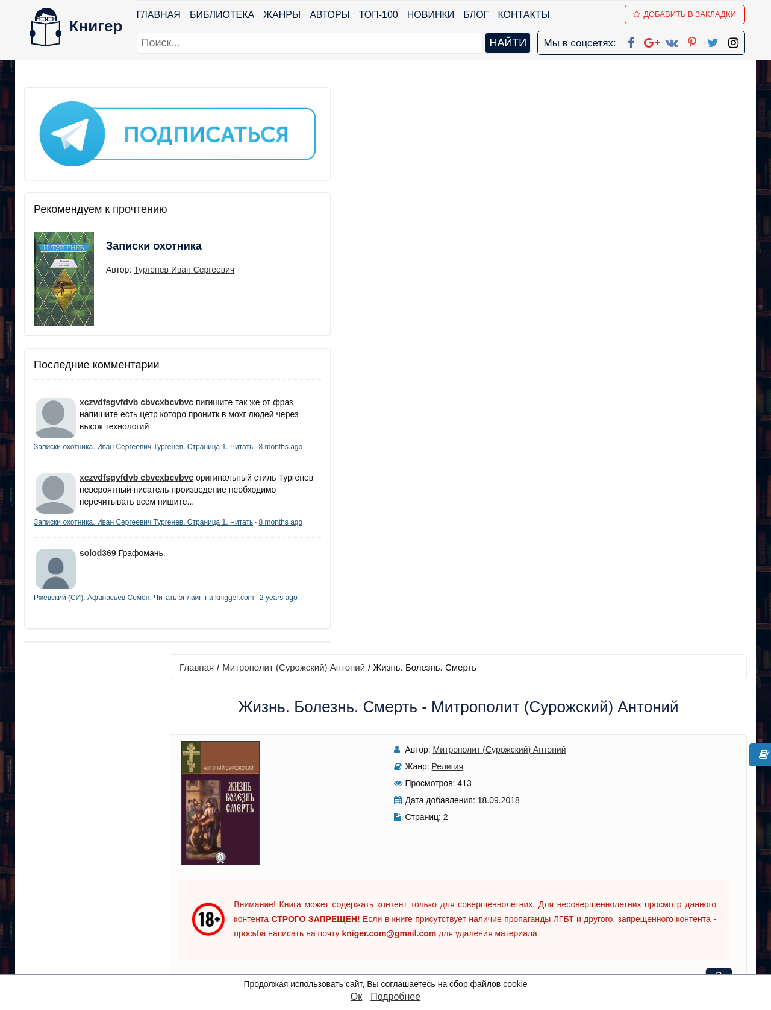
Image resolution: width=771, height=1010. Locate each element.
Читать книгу (579, 188)
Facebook (401, 855)
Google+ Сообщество (431, 886)
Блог (478, 15)
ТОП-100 (380, 15)
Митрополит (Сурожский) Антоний (337, 100)
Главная (161, 15)
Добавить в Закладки (686, 14)
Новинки (433, 15)
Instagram (403, 949)
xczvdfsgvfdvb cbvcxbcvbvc (136, 369)
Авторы (332, 15)
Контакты (526, 15)
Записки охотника (130, 221)
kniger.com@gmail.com (630, 855)
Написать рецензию (481, 643)
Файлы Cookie (583, 886)
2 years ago (133, 637)
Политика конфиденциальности (623, 870)
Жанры (284, 15)
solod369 (98, 582)
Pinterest (399, 917)
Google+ (402, 870)
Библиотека (224, 15)
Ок (356, 996)
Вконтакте (405, 902)
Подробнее (395, 996)
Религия (378, 199)
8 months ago (127, 439)
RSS (391, 964)
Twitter (396, 933)
